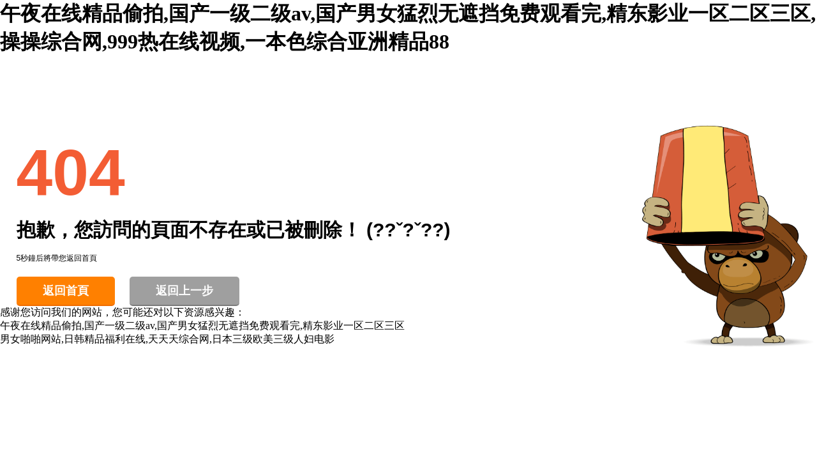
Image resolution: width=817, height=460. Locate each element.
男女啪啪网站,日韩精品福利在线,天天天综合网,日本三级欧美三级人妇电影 (167, 339)
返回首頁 (66, 290)
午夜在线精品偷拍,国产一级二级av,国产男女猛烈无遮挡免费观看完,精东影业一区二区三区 (202, 325)
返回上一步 (184, 290)
